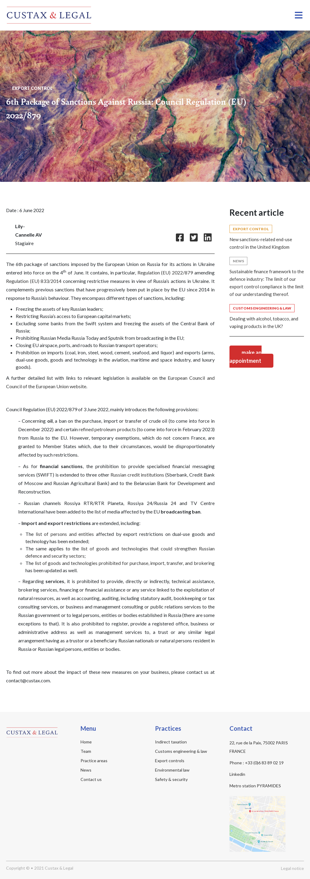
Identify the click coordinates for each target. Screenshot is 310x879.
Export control (32, 85)
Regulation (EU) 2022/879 (165, 270)
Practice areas (94, 758)
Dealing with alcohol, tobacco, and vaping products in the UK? (263, 319)
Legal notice (292, 865)
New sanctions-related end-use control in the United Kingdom (260, 240)
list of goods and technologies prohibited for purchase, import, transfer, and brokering (125, 560)
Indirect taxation (171, 739)
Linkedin (237, 771)
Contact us (91, 776)
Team (86, 748)
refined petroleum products (107, 427)
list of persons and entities (65, 531)
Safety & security (171, 776)
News (238, 258)
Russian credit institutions (137, 472)
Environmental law (172, 767)
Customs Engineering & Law (262, 305)
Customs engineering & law (181, 748)
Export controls (169, 758)
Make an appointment (245, 354)
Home (86, 739)
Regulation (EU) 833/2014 (33, 278)
